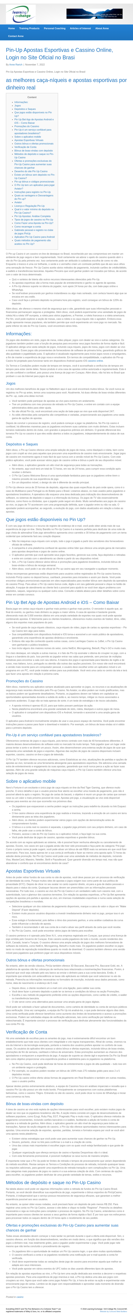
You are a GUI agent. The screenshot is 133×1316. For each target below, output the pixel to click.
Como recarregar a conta (27, 226)
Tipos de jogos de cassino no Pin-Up (33, 219)
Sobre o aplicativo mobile (27, 137)
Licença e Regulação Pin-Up (29, 206)
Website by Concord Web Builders (113, 1311)
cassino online (95, 361)
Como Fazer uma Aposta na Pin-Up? (33, 223)
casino (20, 1297)
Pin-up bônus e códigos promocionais (34, 181)
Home (11, 28)
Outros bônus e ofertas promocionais (33, 143)
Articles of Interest (80, 28)
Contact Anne (16, 36)
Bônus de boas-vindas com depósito (33, 150)
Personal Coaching (54, 28)
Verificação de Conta (25, 147)
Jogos (17, 105)
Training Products (29, 28)
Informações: (21, 102)
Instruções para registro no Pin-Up (32, 192)
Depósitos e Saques (25, 109)
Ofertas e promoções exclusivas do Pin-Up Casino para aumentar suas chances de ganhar (33, 164)
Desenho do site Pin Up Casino (30, 171)
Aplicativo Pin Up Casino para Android (34, 237)
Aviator (18, 202)
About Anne (102, 28)
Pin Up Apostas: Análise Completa (32, 216)
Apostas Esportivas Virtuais (28, 140)
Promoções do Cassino (26, 126)
